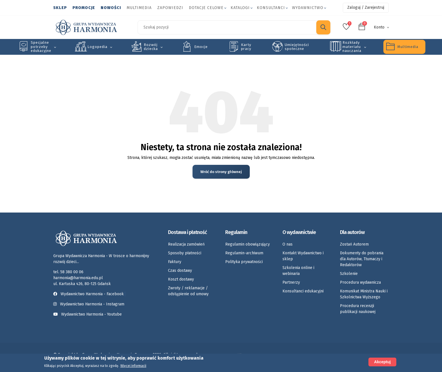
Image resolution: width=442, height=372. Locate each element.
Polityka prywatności (244, 261)
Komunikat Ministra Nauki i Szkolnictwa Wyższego (364, 294)
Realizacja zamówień (186, 244)
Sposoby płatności (184, 253)
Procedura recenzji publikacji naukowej (357, 308)
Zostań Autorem (354, 244)
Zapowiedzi (170, 8)
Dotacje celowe (206, 8)
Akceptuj (382, 362)
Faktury (174, 261)
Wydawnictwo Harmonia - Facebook (89, 294)
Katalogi (240, 8)
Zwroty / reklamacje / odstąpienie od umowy (188, 291)
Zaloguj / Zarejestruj (365, 7)
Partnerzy (291, 282)
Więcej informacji (133, 366)
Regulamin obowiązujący (247, 244)
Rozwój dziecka (151, 47)
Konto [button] (379, 27)
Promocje (83, 8)
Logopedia (97, 47)
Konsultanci (271, 8)
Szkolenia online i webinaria (298, 270)
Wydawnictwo (307, 8)
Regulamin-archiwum (244, 253)
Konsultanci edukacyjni (303, 291)
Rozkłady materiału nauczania (351, 46)
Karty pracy (246, 47)
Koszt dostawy (181, 279)
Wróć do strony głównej (221, 172)
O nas (287, 244)
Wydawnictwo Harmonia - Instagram (92, 304)
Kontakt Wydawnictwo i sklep (303, 256)
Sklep (60, 8)
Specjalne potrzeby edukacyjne (41, 46)
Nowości (111, 8)
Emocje (201, 47)
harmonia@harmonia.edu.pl (78, 277)
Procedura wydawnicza (360, 282)
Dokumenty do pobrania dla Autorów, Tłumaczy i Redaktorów (361, 259)
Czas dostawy (180, 270)
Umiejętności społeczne (297, 47)
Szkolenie (349, 273)
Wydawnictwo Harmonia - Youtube (91, 314)
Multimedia (139, 8)
